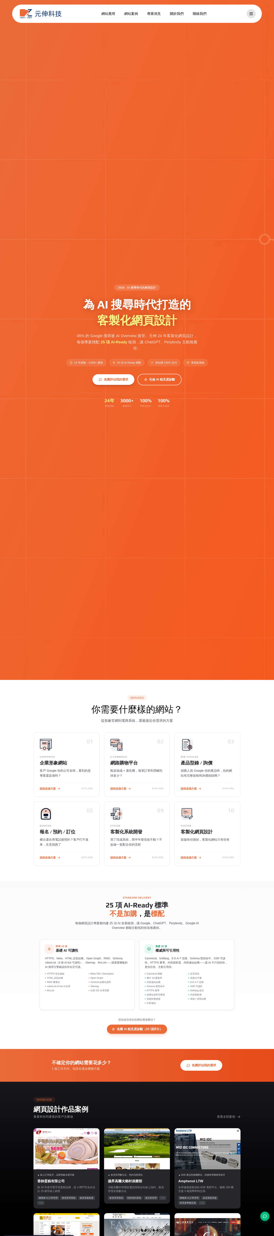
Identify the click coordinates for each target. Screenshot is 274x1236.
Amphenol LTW (190, 1181)
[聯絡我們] (264, 1216)
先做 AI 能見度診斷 (159, 379)
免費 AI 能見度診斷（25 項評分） (137, 1029)
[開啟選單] (251, 13)
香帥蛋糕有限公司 (51, 1181)
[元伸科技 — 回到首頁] (40, 13)
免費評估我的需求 (113, 379)
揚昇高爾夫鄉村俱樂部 (125, 1181)
